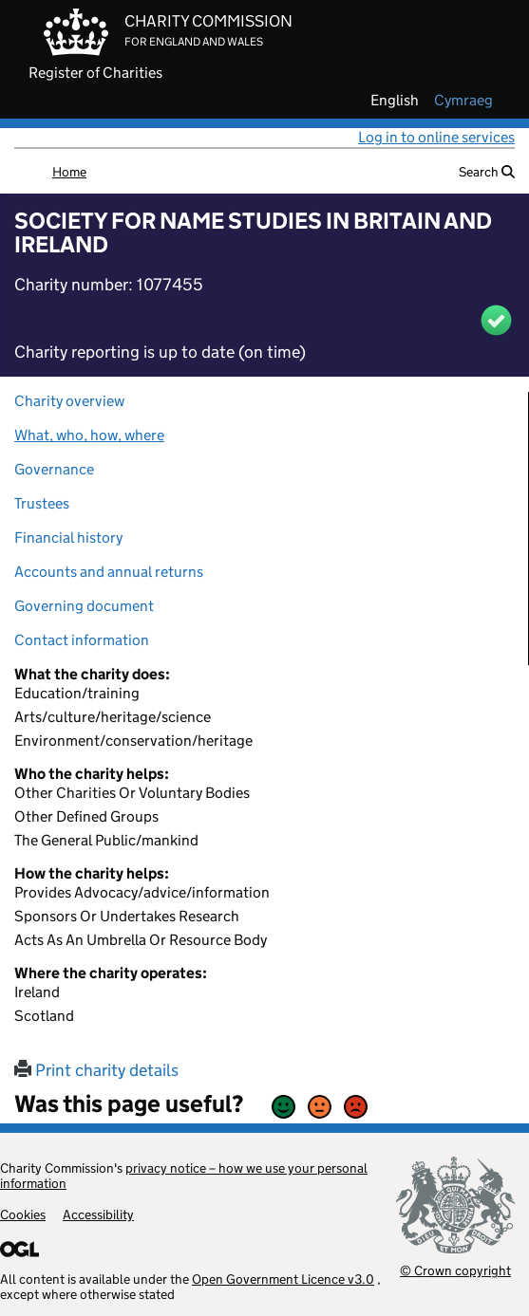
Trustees (41, 503)
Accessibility (98, 1214)
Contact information (81, 640)
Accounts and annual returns (108, 572)
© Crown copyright (455, 1270)
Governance (54, 469)
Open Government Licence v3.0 (283, 1279)
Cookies (23, 1214)
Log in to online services (436, 137)
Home (69, 171)
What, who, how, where (89, 435)
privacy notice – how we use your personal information (184, 1175)
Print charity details (96, 1070)
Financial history (68, 537)
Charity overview (69, 401)
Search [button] (487, 171)
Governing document (84, 606)
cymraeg (463, 100)
